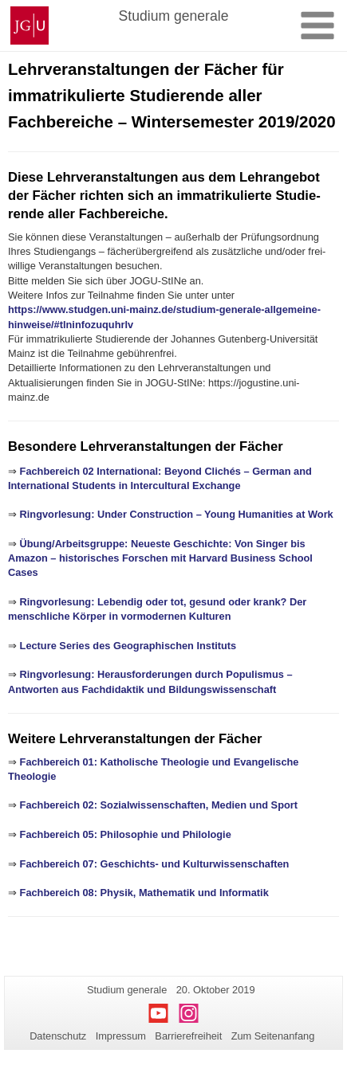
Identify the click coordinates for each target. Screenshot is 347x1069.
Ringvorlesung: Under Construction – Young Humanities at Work (176, 514)
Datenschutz (58, 1036)
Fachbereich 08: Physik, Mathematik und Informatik (144, 893)
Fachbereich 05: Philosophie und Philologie (125, 834)
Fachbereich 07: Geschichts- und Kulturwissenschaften (155, 864)
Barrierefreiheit (188, 1036)
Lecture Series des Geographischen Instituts (128, 646)
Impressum (121, 1036)
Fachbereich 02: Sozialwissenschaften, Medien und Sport (159, 805)
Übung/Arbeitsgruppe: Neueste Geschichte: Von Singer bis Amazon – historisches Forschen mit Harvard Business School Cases (160, 558)
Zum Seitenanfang (273, 1036)
